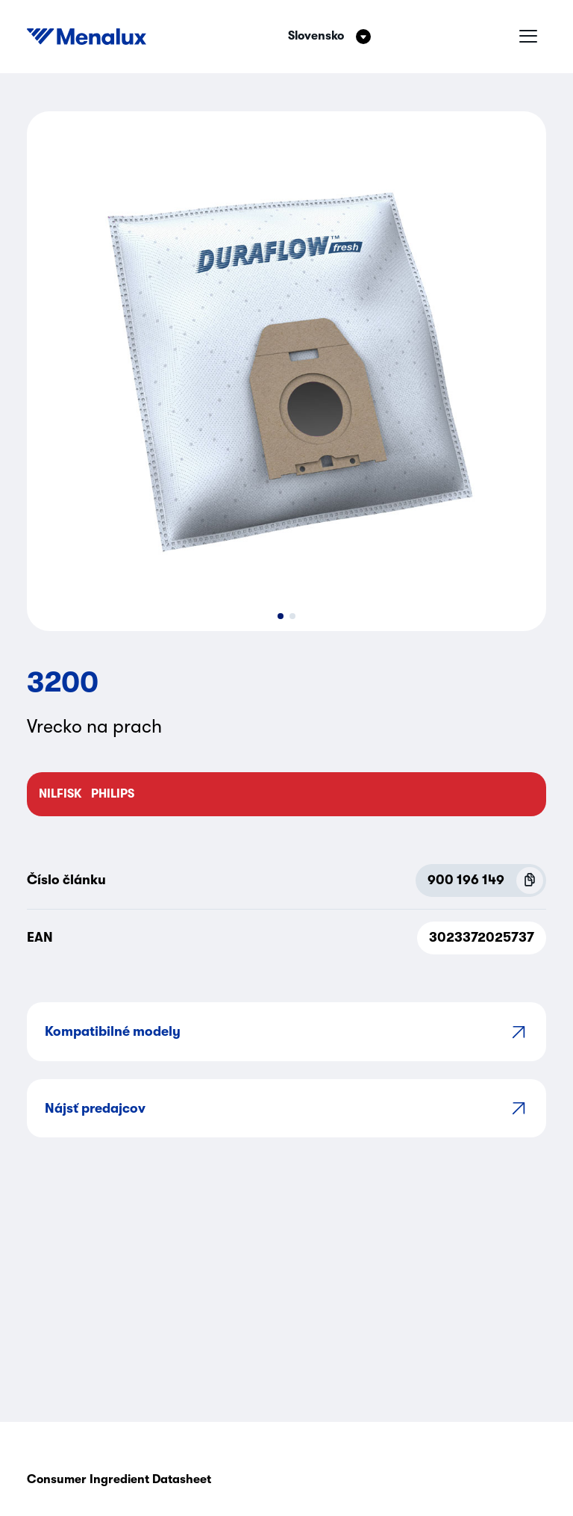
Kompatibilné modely (286, 1032)
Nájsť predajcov (286, 1108)
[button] (281, 616)
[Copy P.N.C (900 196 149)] (529, 880)
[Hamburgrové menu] (528, 37)
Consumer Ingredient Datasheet (119, 1479)
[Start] (86, 36)
